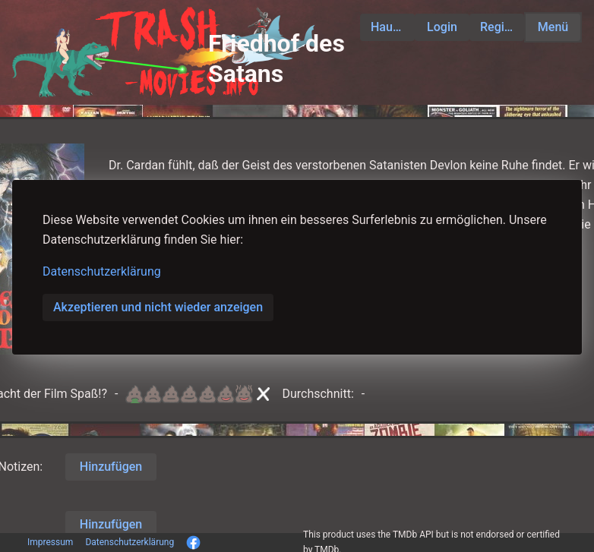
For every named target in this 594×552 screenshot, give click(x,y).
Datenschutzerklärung (102, 271)
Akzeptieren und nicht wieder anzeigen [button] (158, 307)
